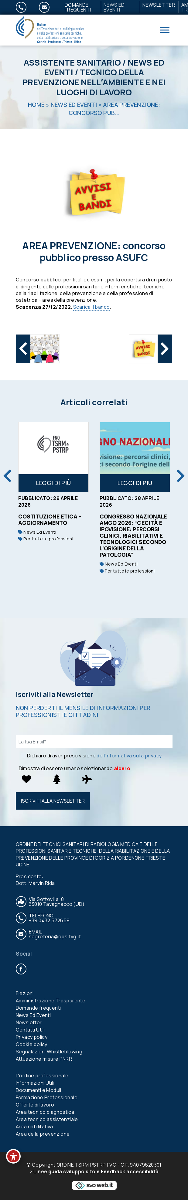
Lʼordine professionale (42, 1075)
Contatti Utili (30, 1029)
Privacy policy (32, 1037)
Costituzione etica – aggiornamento (50, 519)
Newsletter (158, 5)
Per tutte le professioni (45, 539)
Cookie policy (31, 1044)
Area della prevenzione (43, 1133)
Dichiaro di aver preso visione (94, 755)
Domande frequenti (78, 7)
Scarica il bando (91, 307)
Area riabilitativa (34, 1126)
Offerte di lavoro (35, 1104)
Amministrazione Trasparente (51, 1000)
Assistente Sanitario (72, 62)
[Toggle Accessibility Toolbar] (13, 1156)
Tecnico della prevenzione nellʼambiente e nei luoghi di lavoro (93, 81)
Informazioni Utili (35, 1082)
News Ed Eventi (114, 7)
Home (36, 105)
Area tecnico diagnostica (45, 1112)
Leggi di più (53, 483)
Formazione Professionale (47, 1097)
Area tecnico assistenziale (47, 1119)
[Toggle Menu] (164, 30)
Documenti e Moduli (38, 1090)
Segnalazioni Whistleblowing (49, 1051)
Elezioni (25, 993)
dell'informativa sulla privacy (129, 755)
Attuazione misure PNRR (44, 1059)
